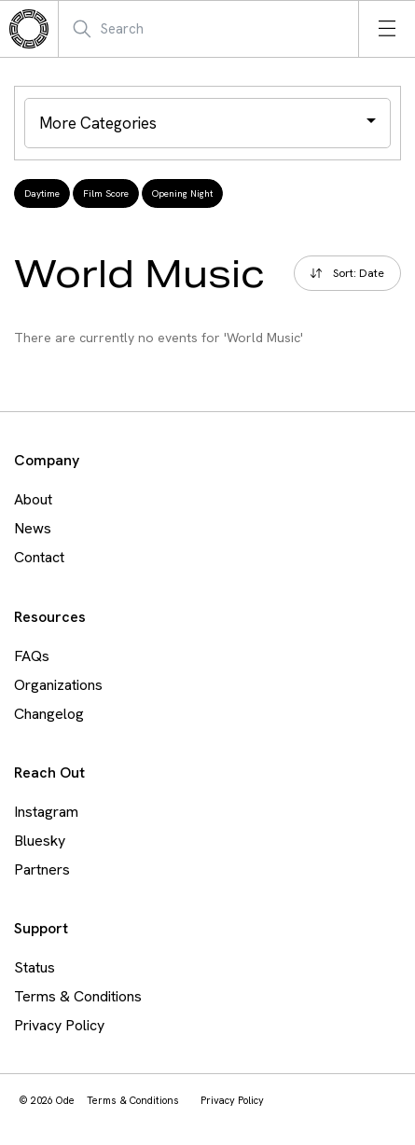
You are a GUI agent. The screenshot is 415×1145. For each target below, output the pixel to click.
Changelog (49, 714)
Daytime (42, 193)
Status (34, 967)
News (32, 528)
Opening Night (182, 193)
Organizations (58, 685)
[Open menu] (387, 29)
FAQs (31, 656)
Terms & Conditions (78, 996)
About (33, 499)
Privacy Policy (59, 1025)
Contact (39, 557)
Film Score (106, 193)
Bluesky (39, 840)
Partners (42, 869)
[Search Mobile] (163, 29)
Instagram (46, 811)
